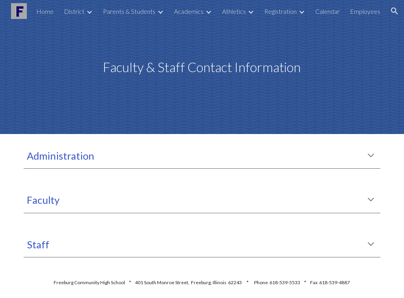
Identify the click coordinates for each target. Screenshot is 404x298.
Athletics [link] (234, 11)
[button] (394, 11)
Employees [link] (365, 11)
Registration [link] (280, 11)
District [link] (74, 11)
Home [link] (45, 11)
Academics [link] (189, 11)
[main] (201, 67)
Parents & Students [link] (129, 11)
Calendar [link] (327, 11)
